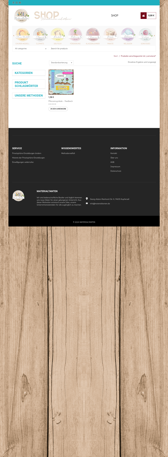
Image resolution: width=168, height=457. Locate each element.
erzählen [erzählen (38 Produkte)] (36, 183)
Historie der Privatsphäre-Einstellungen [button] (28, 388)
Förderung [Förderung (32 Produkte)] (33, 198)
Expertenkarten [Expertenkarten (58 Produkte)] (24, 193)
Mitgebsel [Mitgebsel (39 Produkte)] (19, 242)
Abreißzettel (21, 340)
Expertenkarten (24, 310)
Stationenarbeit (22, 318)
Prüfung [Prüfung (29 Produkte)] (18, 247)
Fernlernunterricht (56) (24, 106)
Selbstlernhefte (21, 306)
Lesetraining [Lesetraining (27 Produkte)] (29, 238)
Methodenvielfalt (68, 384)
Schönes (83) (20, 119)
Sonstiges (145, 44)
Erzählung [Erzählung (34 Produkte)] (19, 188)
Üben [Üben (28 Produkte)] (30, 287)
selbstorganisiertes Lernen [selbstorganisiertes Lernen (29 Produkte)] (24, 277)
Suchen (17, 73)
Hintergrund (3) (21, 110)
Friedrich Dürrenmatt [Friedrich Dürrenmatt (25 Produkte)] (21, 198)
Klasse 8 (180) (20, 150)
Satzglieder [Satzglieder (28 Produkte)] (31, 267)
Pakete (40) (20, 101)
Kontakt (113, 384)
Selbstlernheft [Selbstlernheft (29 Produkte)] (34, 272)
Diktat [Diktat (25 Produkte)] (40, 179)
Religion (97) (20, 97)
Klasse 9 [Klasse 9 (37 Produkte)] (30, 213)
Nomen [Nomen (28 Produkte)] (38, 242)
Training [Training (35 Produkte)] (36, 282)
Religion (128, 44)
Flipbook (34, 319)
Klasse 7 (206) (20, 145)
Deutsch (57, 44)
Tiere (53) (19, 159)
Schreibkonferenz (23, 327)
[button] (58, 109)
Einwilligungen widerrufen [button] (23, 393)
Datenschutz (115, 401)
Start (116, 56)
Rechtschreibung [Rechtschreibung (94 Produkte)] (28, 262)
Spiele (32, 323)
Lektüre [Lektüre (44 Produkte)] (18, 232)
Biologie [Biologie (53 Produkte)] (19, 178)
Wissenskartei (21, 314)
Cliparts (40, 44)
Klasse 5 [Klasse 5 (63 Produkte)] (25, 208)
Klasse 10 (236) (21, 132)
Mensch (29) (20, 114)
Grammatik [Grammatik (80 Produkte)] (23, 203)
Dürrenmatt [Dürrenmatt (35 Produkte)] (20, 183)
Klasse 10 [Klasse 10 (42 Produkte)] (19, 218)
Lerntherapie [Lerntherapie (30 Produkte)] (28, 233)
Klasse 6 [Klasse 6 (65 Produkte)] (20, 213)
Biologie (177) (20, 88)
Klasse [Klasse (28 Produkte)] (17, 208)
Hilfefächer (29, 344)
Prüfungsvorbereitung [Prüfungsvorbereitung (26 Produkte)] (28, 247)
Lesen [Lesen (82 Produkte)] (19, 238)
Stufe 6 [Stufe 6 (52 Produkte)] (28, 282)
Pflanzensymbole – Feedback (60, 101)
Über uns (114, 388)
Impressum (115, 397)
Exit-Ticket (35, 340)
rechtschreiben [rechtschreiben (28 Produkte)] (20, 252)
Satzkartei (19, 345)
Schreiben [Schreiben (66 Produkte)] (21, 272)
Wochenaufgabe (21, 336)
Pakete (110, 44)
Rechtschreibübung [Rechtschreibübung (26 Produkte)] (20, 267)
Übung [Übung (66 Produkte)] (37, 287)
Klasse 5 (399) (21, 136)
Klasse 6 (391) (20, 141)
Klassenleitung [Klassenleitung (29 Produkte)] (20, 228)
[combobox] (30, 48)
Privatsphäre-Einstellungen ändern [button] (26, 384)
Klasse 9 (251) (20, 154)
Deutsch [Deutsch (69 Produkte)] (31, 178)
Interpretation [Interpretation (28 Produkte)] (37, 203)
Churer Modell (22, 44)
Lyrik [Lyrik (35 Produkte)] (36, 237)
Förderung (75, 44)
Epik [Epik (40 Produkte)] (28, 183)
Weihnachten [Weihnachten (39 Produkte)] (21, 286)
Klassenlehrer (93, 44)
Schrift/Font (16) (21, 123)
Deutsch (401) (21, 92)
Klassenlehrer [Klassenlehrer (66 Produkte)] (24, 223)
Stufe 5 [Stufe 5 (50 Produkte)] (19, 282)
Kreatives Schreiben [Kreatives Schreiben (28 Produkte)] (32, 228)
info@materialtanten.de (98, 434)
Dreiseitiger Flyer (23, 349)
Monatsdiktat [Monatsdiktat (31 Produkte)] (30, 242)
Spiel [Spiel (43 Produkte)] (37, 277)
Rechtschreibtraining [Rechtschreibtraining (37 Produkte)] (24, 257)
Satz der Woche (24, 331)
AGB (112, 393)
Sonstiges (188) (21, 128)
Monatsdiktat (21, 323)
